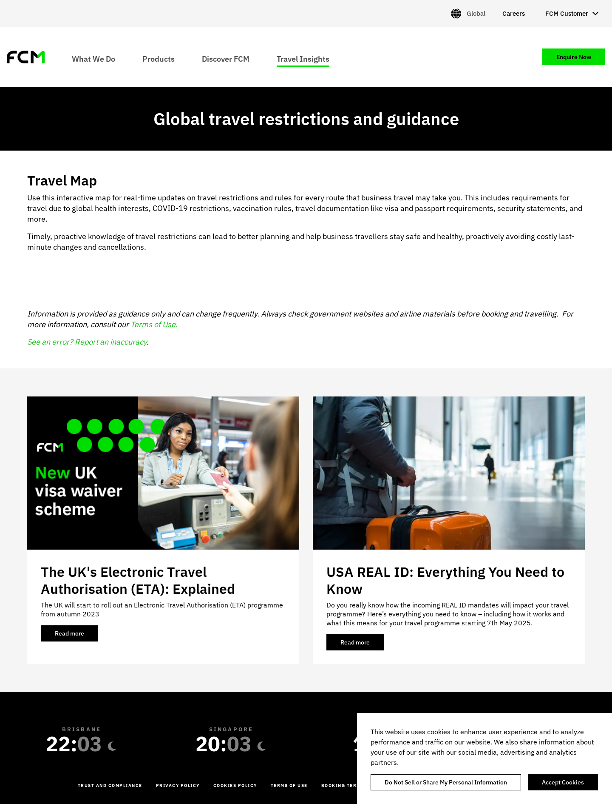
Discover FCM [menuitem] (225, 58)
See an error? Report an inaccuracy (87, 342)
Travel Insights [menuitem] (303, 58)
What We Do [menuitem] (93, 58)
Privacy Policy (178, 785)
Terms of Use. (154, 324)
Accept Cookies (563, 782)
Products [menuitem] (158, 58)
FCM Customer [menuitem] (566, 13)
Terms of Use (289, 785)
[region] (484, 758)
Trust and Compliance (110, 785)
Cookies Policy (235, 785)
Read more (76, 635)
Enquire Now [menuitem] (573, 57)
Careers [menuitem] (513, 13)
